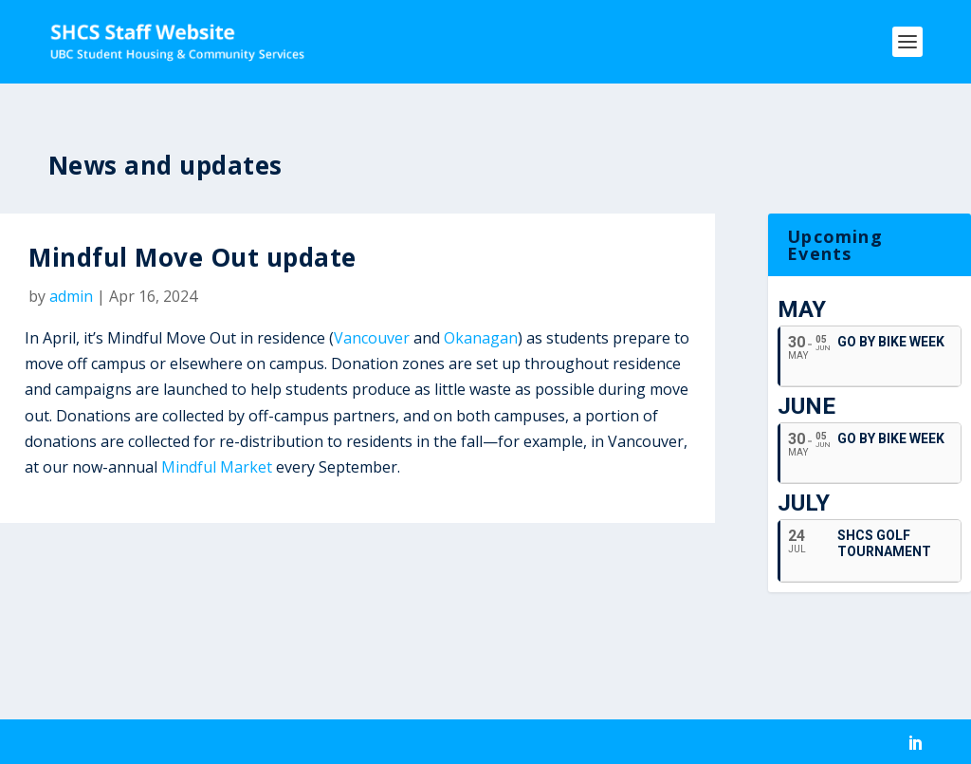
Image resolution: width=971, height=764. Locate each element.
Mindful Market (216, 467)
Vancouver (372, 337)
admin (71, 296)
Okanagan (481, 337)
